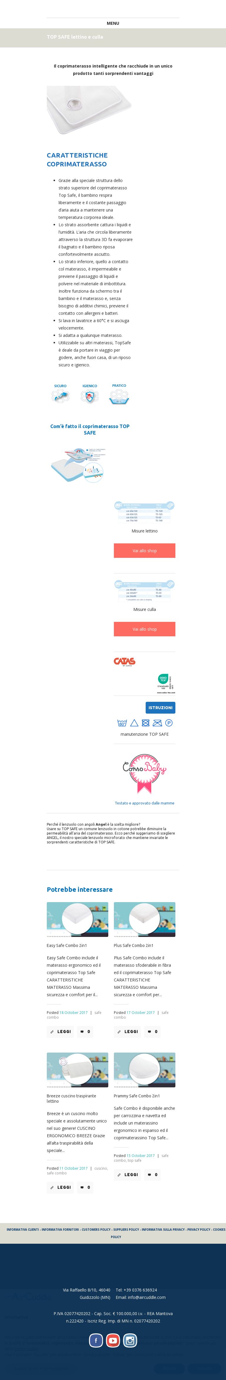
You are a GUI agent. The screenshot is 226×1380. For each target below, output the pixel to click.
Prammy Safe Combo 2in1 (137, 1096)
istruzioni (160, 707)
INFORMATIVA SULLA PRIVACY (163, 1230)
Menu (113, 23)
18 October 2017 (73, 1012)
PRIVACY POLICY (198, 1230)
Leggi (64, 1032)
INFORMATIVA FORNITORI (60, 1230)
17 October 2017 (141, 1012)
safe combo (57, 1173)
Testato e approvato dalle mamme (145, 803)
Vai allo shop (145, 550)
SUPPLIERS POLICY (126, 1230)
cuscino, (101, 1168)
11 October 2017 (73, 1168)
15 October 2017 (141, 1155)
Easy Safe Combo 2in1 (67, 945)
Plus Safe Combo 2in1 (134, 945)
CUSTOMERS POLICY (96, 1230)
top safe (135, 1160)
